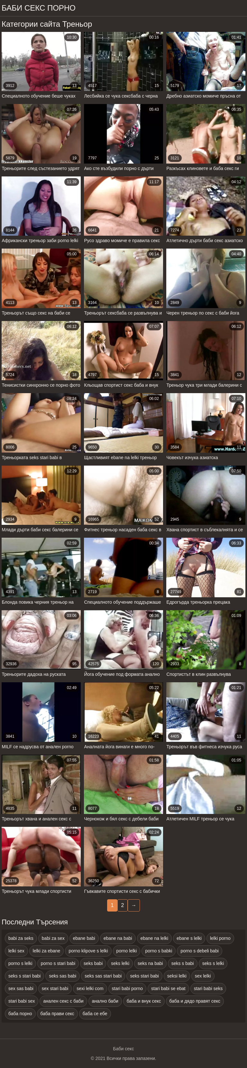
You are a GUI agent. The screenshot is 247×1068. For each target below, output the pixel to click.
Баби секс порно (39, 8)
